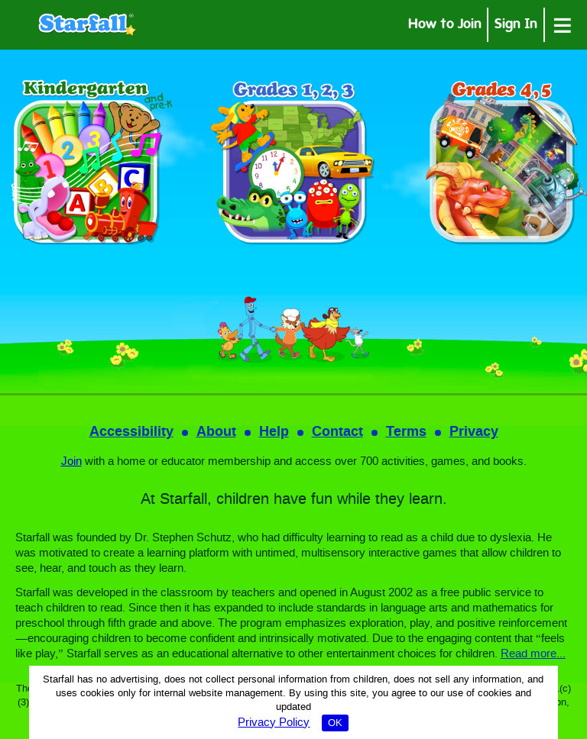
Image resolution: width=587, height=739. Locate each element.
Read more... (533, 654)
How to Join (445, 26)
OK (335, 723)
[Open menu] (562, 25)
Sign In (516, 26)
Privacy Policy (274, 723)
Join (71, 462)
